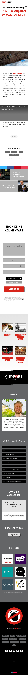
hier (23, 299)
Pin (17, 168)
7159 (16, 628)
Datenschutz (15, 642)
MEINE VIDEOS (7, 344)
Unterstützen (21, 635)
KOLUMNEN (20, 344)
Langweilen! (14, 535)
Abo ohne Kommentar (14, 282)
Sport (7, 152)
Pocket (24, 168)
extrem (14, 152)
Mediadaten (13, 638)
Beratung (5, 642)
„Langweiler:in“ (12, 504)
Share (10, 168)
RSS (14, 645)
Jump (21, 152)
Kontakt (5, 638)
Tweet (3, 168)
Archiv (13, 635)
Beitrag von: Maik (14, 148)
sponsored (22, 638)
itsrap (15, 136)
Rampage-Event (17, 73)
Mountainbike (14, 154)
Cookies (23, 642)
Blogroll (5, 635)
